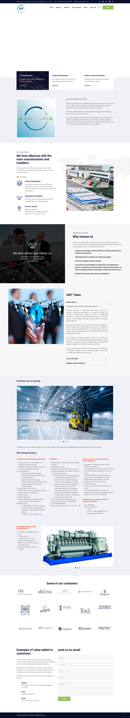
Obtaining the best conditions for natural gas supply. (93, 257)
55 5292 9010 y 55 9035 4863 (64, 1)
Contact (108, 7)
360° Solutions (76, 7)
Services (66, 7)
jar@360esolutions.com (82, 1)
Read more (23, 84)
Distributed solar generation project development (92, 273)
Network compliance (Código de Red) (88, 261)
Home (51, 7)
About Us (58, 7)
